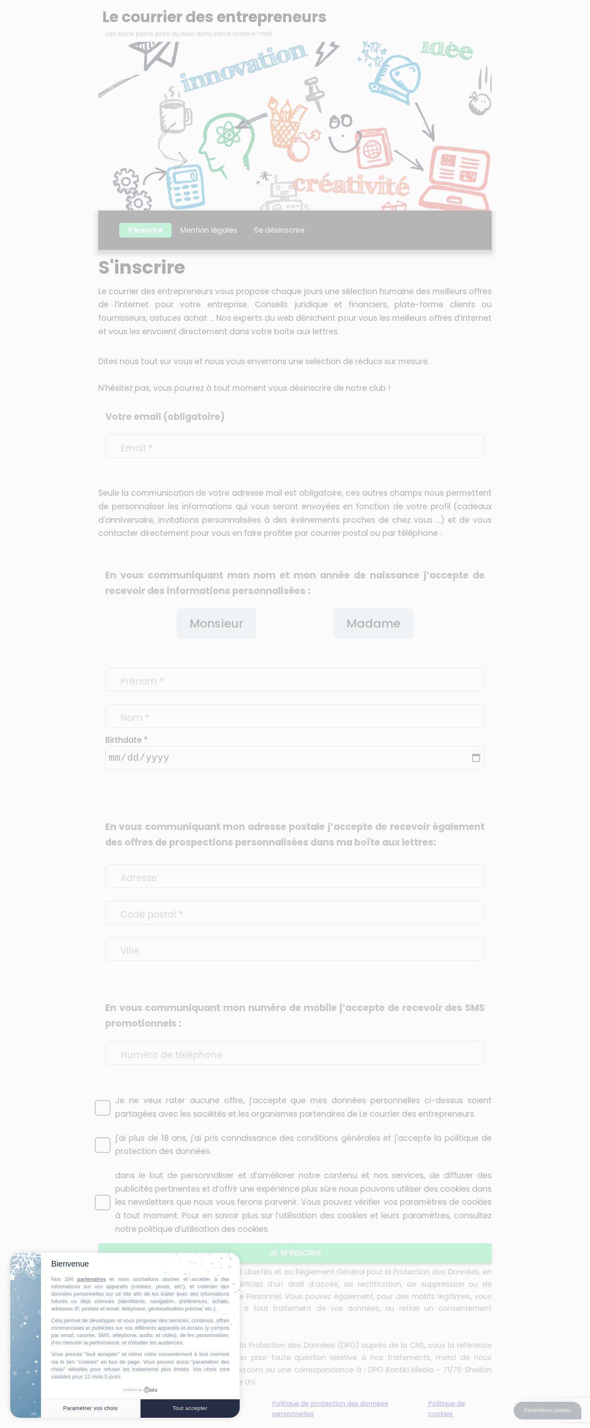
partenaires (91, 1279)
